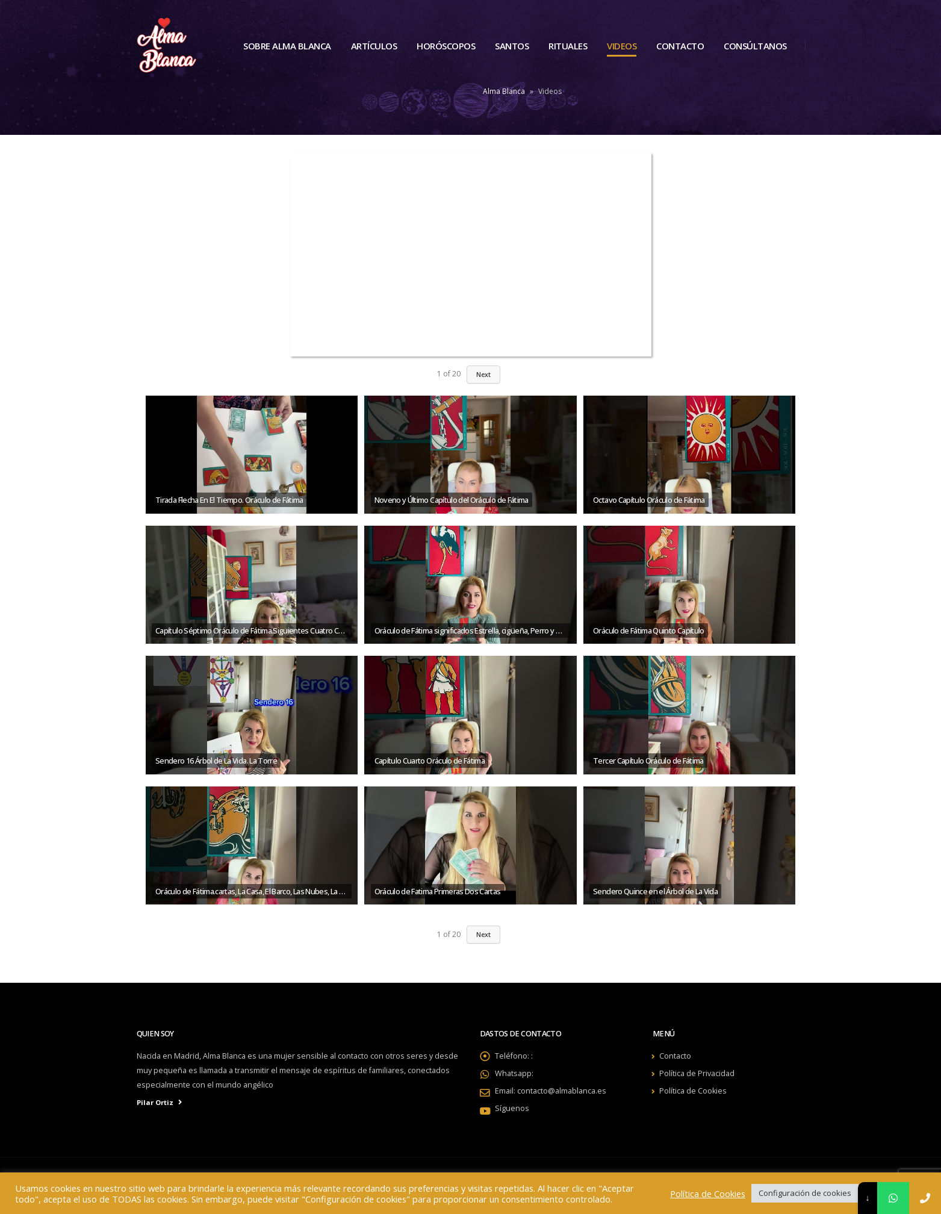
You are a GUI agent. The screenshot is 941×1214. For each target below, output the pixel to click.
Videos (621, 46)
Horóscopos (446, 46)
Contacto (680, 46)
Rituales (567, 46)
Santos (512, 46)
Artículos (374, 46)
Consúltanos (755, 46)
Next (483, 934)
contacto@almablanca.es (561, 1091)
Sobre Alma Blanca (287, 46)
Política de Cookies (693, 1091)
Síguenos (512, 1108)
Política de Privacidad (696, 1073)
